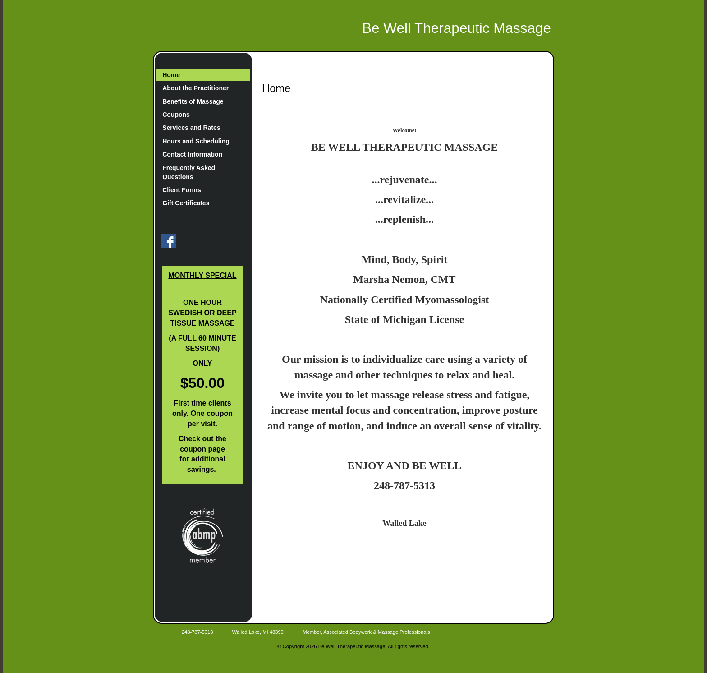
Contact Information (192, 154)
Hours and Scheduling (196, 141)
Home (171, 74)
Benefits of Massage (192, 101)
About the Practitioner (195, 88)
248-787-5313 (197, 632)
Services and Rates (191, 127)
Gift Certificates (185, 203)
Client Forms (181, 190)
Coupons (176, 114)
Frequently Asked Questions (188, 172)
